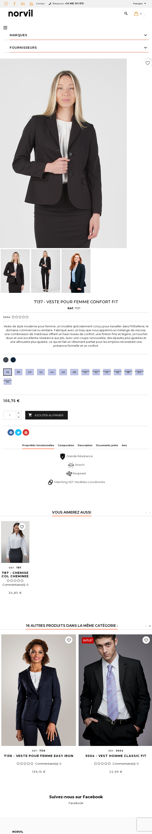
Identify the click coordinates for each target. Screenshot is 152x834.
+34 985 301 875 (74, 3)
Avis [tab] (124, 445)
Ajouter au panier (45, 415)
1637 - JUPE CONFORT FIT (45, 574)
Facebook (76, 803)
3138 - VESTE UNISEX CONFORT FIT (76, 576)
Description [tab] (85, 445)
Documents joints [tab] (107, 445)
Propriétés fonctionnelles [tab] (38, 445)
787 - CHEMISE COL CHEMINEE (136, 574)
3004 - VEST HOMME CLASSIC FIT (116, 756)
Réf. (71, 308)
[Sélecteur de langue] (140, 3)
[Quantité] (9, 415)
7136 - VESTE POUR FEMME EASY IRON (38, 756)
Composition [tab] (66, 445)
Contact (40, 3)
